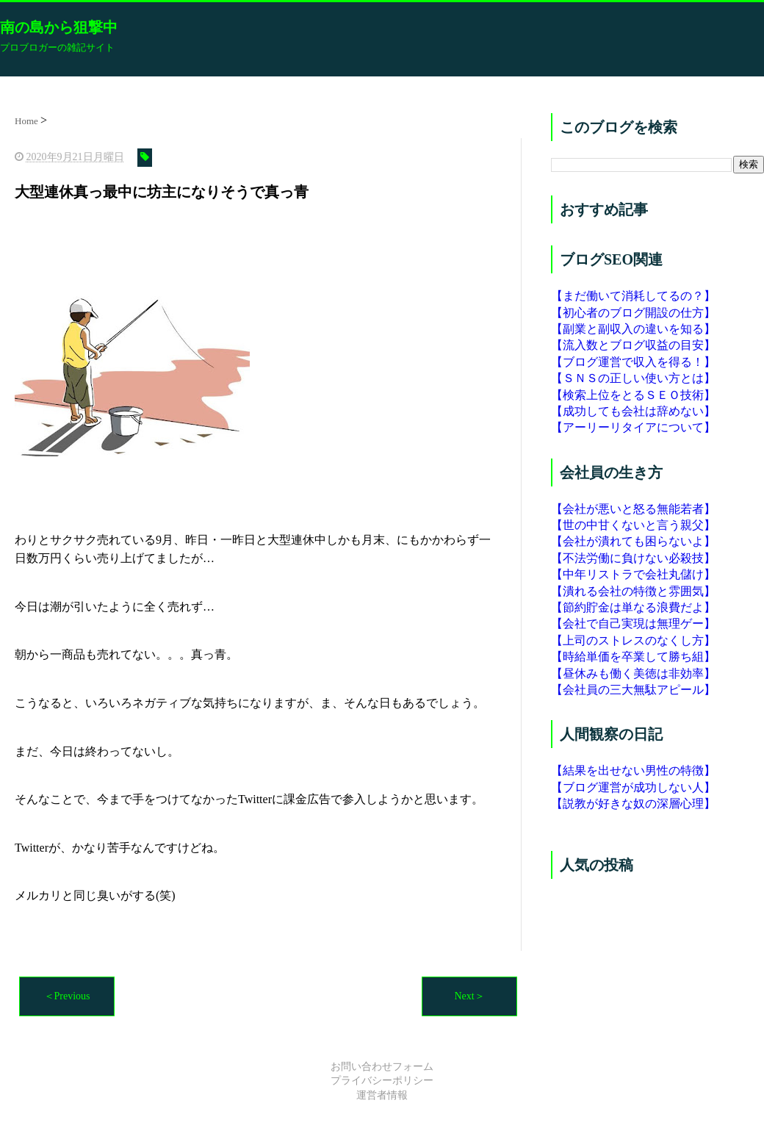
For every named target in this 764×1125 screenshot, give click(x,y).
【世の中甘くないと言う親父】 (633, 525)
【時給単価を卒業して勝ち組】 (633, 656)
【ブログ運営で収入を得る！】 (633, 362)
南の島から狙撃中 (59, 27)
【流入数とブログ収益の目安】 (633, 345)
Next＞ (469, 996)
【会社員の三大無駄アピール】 (633, 689)
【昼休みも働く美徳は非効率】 (633, 673)
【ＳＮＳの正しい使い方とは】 (633, 378)
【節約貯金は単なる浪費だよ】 (633, 607)
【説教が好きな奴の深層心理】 (633, 803)
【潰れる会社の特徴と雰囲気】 (633, 591)
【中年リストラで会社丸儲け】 (633, 574)
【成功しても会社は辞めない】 (633, 411)
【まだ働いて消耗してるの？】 (633, 296)
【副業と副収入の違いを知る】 (633, 329)
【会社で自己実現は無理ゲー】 (633, 623)
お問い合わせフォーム (382, 1066)
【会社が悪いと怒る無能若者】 (633, 509)
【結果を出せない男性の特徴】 (633, 770)
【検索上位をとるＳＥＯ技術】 (633, 395)
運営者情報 (382, 1095)
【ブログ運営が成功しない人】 (633, 787)
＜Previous (67, 996)
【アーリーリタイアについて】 (633, 427)
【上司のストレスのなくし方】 (633, 640)
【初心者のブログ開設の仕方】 (633, 312)
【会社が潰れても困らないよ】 (633, 541)
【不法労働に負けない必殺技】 (633, 558)
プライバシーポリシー (382, 1080)
